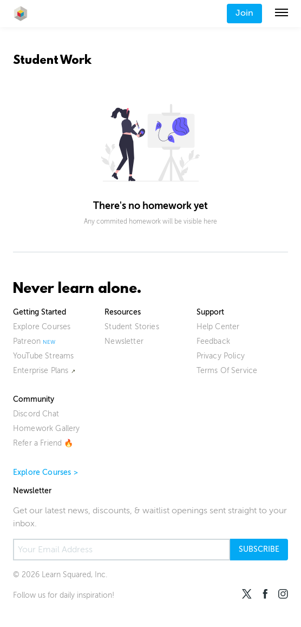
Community (33, 399)
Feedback (213, 341)
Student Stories (131, 327)
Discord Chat (36, 414)
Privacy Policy (221, 356)
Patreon (27, 341)
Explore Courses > (45, 472)
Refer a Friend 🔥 (43, 443)
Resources (122, 312)
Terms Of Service (227, 371)
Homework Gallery (46, 428)
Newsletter (123, 341)
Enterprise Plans (41, 371)
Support (210, 312)
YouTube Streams (43, 356)
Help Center (218, 327)
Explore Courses (41, 327)
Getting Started (39, 312)
